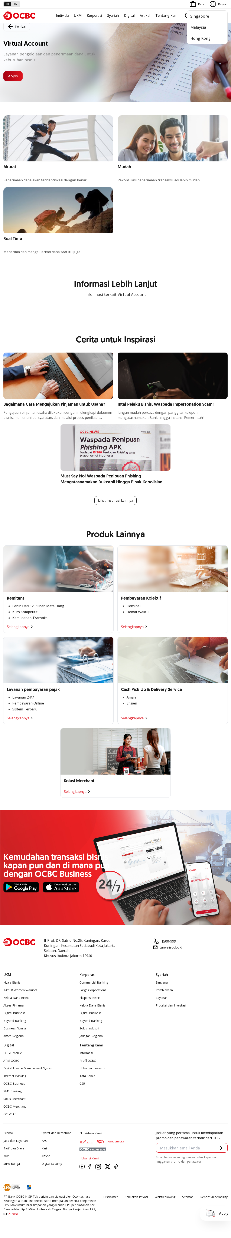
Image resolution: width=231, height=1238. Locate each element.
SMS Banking (12, 1091)
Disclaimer (110, 1197)
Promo (8, 1133)
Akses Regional (13, 1036)
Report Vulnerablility (214, 1197)
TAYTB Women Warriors (20, 990)
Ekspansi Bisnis (89, 998)
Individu (62, 15)
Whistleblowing (165, 1197)
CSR (82, 1084)
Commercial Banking (93, 983)
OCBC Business (14, 1084)
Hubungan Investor (92, 1068)
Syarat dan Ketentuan (56, 1133)
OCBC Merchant (14, 1107)
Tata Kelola (87, 1076)
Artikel (145, 15)
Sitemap (187, 1197)
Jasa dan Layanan (15, 1141)
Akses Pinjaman (14, 1006)
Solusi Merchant (14, 1099)
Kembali (16, 26)
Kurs (6, 1156)
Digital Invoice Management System (28, 1068)
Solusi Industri (89, 1028)
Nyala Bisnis (11, 983)
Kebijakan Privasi (136, 1197)
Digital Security (52, 1164)
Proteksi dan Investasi (171, 1006)
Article (46, 1156)
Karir (45, 1148)
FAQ (45, 1141)
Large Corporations (92, 990)
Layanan (161, 998)
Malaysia (198, 27)
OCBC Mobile (12, 1053)
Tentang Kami (166, 15)
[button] (220, 1148)
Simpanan (162, 983)
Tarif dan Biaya (13, 1148)
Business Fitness (14, 1028)
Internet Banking (14, 1076)
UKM (78, 15)
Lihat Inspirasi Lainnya (115, 500)
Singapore (199, 16)
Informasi (86, 1053)
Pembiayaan (164, 990)
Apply (14, 76)
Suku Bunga (11, 1164)
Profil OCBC (87, 1061)
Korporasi (94, 15)
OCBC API (10, 1114)
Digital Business (14, 1013)
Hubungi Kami (89, 1158)
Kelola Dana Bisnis (16, 998)
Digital (129, 15)
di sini (13, 1214)
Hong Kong (200, 38)
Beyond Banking (14, 1021)
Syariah (113, 15)
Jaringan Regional (91, 1036)
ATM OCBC (11, 1061)
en (15, 4)
